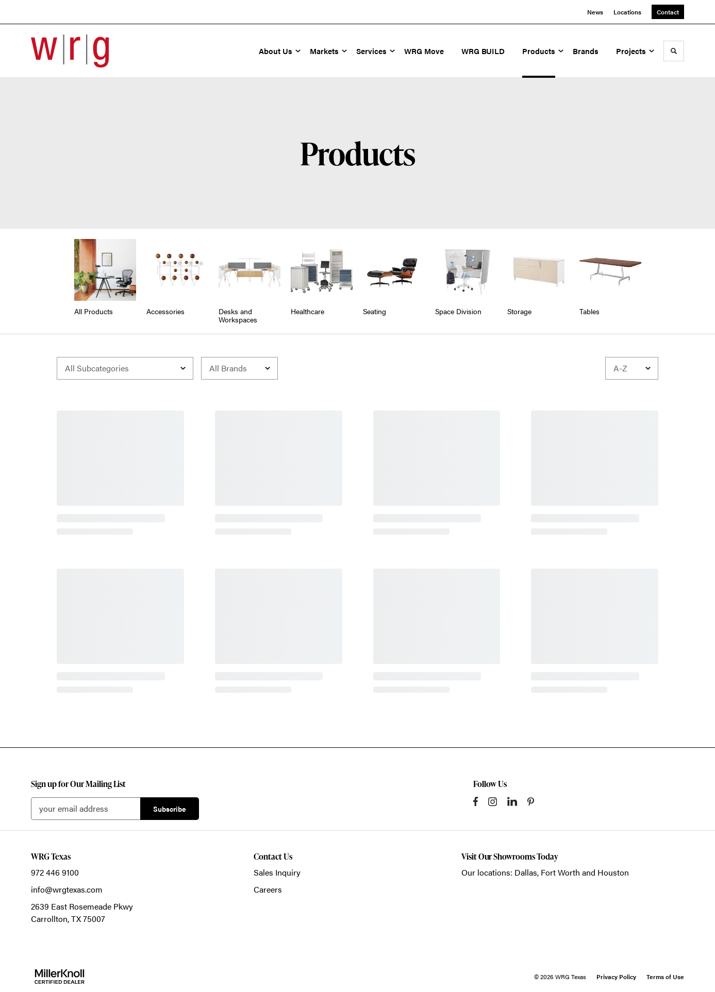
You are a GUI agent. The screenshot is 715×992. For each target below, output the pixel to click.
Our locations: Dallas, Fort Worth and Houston (545, 872)
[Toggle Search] (673, 51)
